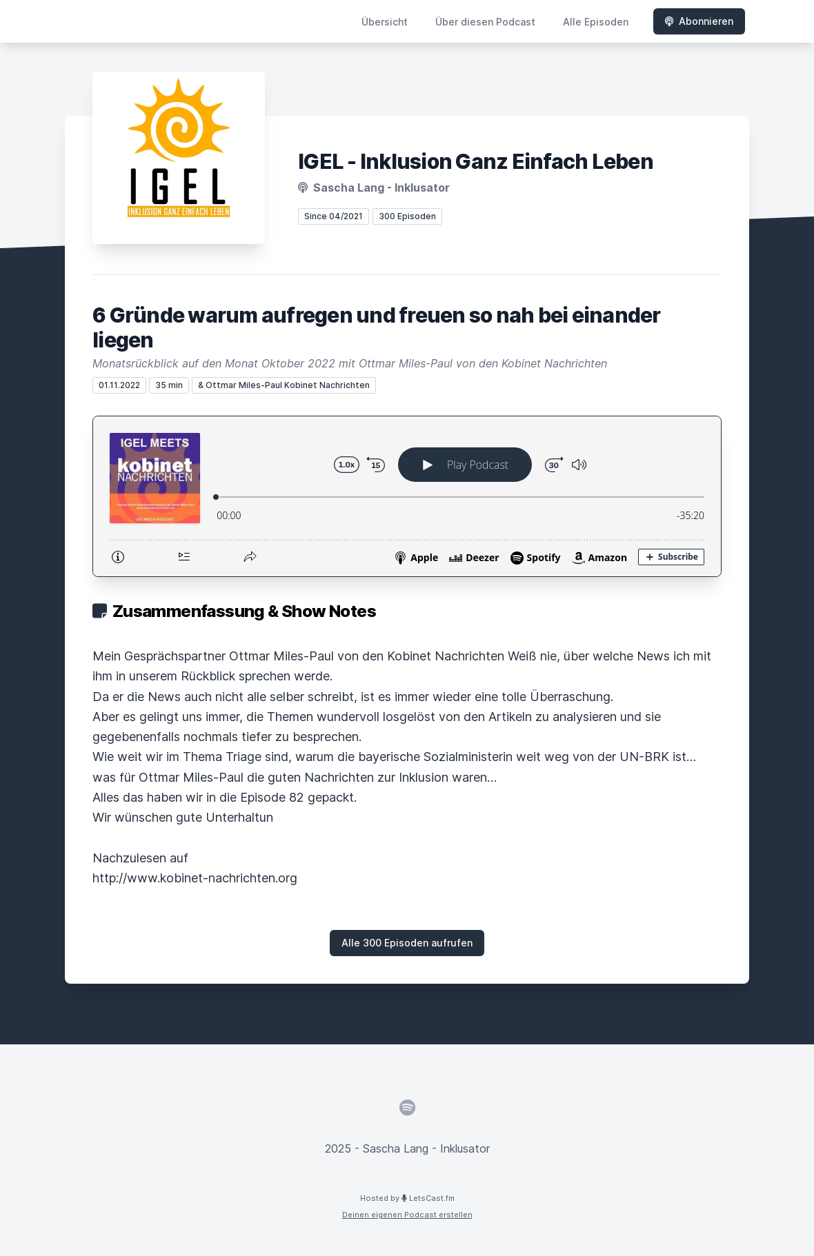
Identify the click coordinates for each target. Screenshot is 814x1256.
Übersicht (384, 22)
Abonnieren (699, 21)
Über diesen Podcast (485, 22)
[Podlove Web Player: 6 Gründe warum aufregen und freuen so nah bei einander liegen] (407, 496)
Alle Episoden (595, 22)
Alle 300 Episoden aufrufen (407, 943)
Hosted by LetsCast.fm (407, 1198)
